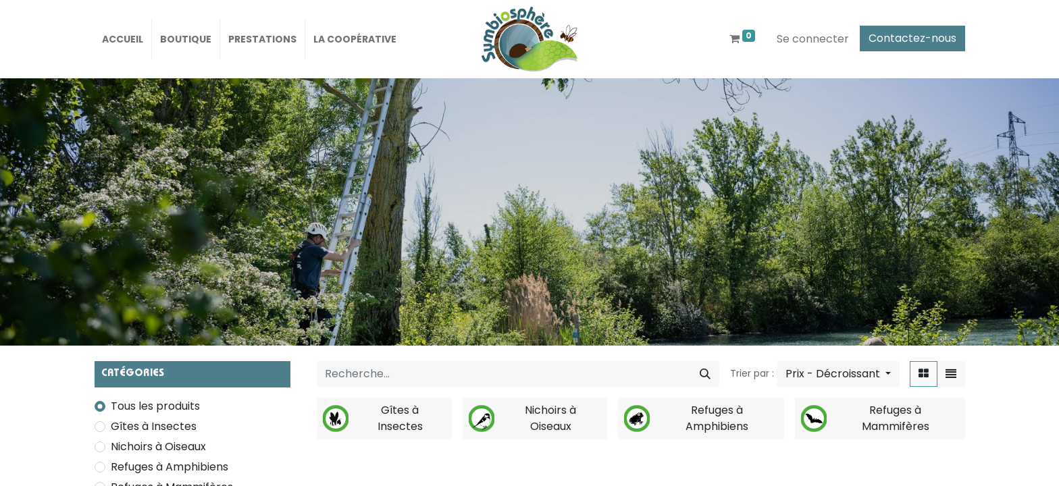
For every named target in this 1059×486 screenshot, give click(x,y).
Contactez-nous (912, 38)
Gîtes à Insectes (154, 426)
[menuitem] (122, 39)
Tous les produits (155, 406)
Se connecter (813, 39)
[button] (838, 374)
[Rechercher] (705, 374)
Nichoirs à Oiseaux (158, 446)
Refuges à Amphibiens (169, 467)
